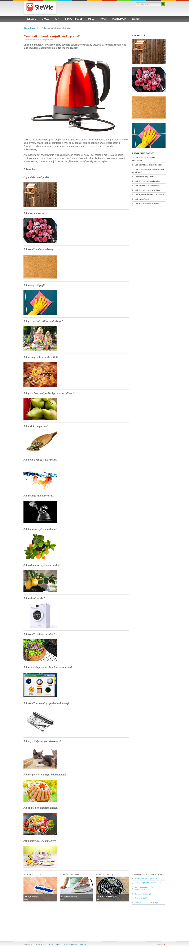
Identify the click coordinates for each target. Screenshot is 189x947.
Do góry (160, 944)
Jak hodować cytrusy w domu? (40, 529)
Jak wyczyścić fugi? (34, 285)
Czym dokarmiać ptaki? (36, 177)
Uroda (45, 19)
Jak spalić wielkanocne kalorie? (41, 807)
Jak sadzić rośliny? (143, 894)
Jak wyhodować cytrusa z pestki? (41, 565)
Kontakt (83, 944)
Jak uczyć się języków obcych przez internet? (47, 667)
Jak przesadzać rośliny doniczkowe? (43, 321)
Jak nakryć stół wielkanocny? (39, 840)
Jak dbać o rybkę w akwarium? (40, 459)
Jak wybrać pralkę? (34, 598)
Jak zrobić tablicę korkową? (38, 249)
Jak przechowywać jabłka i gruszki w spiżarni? (49, 393)
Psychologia (119, 19)
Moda (103, 19)
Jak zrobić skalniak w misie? (39, 634)
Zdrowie (31, 19)
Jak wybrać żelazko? (69, 896)
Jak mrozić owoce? (33, 213)
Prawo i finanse (73, 19)
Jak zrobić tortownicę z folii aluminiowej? (46, 703)
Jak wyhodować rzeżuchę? (146, 902)
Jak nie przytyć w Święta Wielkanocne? (44, 774)
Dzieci (91, 19)
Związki (136, 19)
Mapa (51, 944)
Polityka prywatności (70, 944)
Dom (56, 19)
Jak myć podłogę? (31, 896)
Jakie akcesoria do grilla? (108, 896)
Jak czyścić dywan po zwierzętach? (42, 741)
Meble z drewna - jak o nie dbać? (149, 878)
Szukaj (163, 4)
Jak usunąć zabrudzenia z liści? (40, 357)
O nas (58, 944)
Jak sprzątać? (141, 898)
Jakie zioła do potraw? (35, 426)
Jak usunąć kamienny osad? (39, 495)
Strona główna (29, 28)
